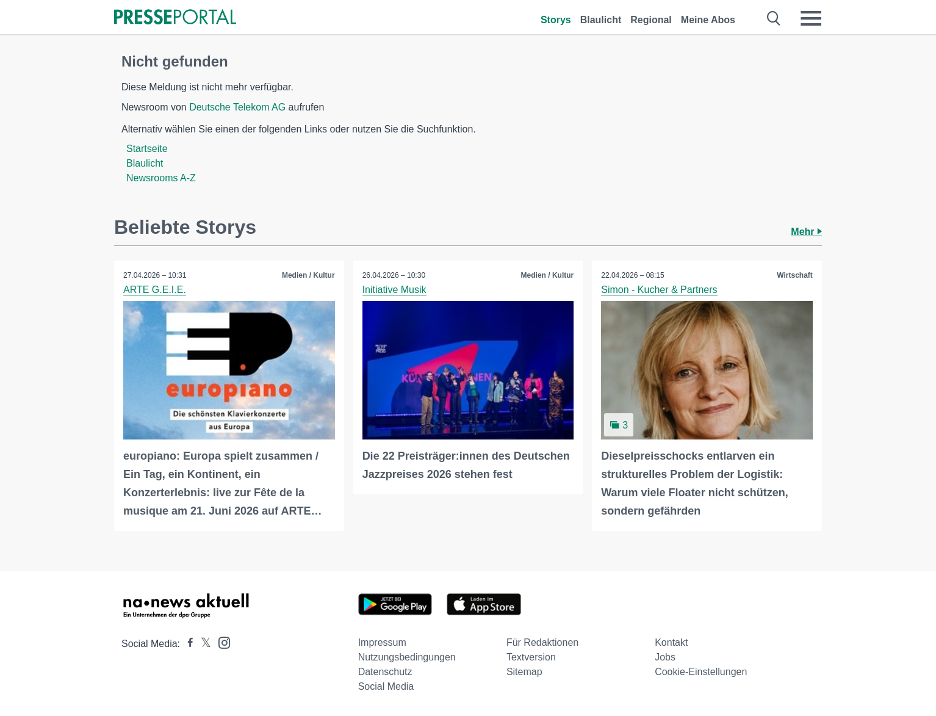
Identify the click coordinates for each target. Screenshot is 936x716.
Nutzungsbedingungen (407, 657)
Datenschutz (385, 672)
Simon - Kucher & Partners (659, 289)
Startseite (147, 148)
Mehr (806, 231)
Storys (556, 20)
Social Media (386, 686)
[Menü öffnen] (811, 18)
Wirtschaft (795, 275)
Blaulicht (601, 20)
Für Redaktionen (542, 642)
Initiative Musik (394, 289)
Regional (651, 20)
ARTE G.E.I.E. (154, 289)
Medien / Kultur (308, 275)
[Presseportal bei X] (202, 643)
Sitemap (524, 672)
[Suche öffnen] (774, 18)
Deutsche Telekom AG (237, 107)
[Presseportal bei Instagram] (220, 642)
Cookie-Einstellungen (701, 672)
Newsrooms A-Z (161, 178)
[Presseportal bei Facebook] (186, 643)
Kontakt (671, 642)
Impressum (382, 642)
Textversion (531, 657)
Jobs (665, 657)
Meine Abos (708, 20)
